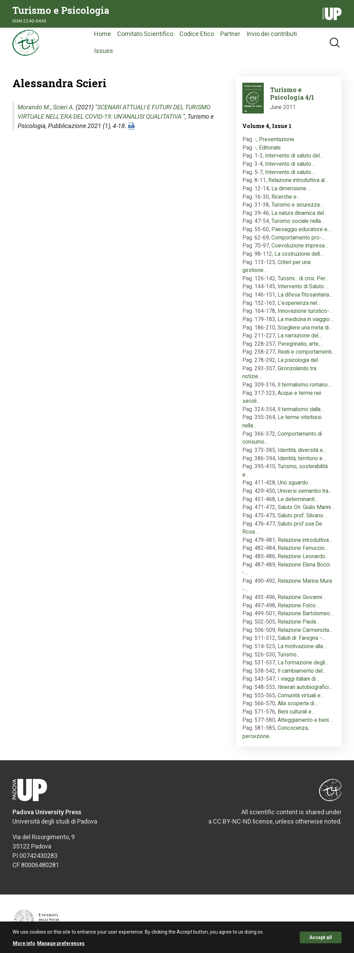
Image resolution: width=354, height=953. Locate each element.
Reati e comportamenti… (306, 353)
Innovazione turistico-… (305, 312)
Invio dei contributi (276, 34)
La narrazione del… (300, 336)
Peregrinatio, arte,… (300, 345)
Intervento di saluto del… (294, 157)
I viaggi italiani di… (298, 680)
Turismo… (289, 655)
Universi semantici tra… (305, 492)
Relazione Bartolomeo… (306, 614)
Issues (108, 51)
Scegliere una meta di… (305, 328)
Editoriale (270, 148)
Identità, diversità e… (302, 451)
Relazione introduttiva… (305, 541)
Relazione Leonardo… (303, 557)
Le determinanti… (298, 500)
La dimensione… (290, 189)
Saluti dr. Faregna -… (301, 639)
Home (107, 34)
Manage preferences (61, 945)
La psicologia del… (299, 361)
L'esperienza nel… (299, 304)
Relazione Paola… (298, 622)
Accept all (320, 939)
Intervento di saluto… (290, 165)
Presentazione (276, 140)
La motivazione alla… (302, 647)
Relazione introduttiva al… (298, 181)
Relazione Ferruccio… (303, 549)
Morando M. (34, 108)
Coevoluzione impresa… (299, 247)
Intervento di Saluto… (302, 287)
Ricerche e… (285, 197)
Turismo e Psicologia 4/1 (292, 95)
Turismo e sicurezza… (297, 205)
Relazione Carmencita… (305, 631)
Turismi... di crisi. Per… (303, 279)
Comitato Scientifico (150, 34)
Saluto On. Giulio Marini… (306, 508)
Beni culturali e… (296, 712)
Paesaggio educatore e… (301, 230)
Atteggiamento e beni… (305, 721)
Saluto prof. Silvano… (302, 516)
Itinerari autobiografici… (305, 688)
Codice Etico (201, 34)
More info (24, 945)
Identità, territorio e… (302, 459)
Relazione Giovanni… (302, 598)
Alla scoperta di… (298, 704)
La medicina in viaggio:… (306, 320)
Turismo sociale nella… (297, 222)
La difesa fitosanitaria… (305, 295)
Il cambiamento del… (302, 672)
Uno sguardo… (294, 484)
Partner (235, 34)
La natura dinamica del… (299, 214)
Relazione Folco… (298, 606)
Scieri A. (63, 108)
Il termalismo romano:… (305, 385)
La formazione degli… (303, 663)
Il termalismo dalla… (301, 410)
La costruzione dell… (298, 255)
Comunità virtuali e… (301, 696)
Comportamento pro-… (298, 238)
